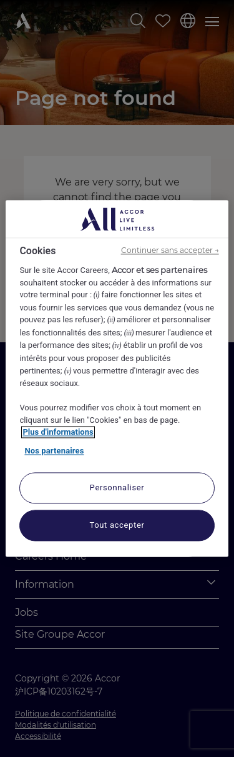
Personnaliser (117, 488)
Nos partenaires (54, 450)
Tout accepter (116, 525)
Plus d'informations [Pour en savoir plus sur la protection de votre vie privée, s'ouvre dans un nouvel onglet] (57, 432)
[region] (117, 378)
